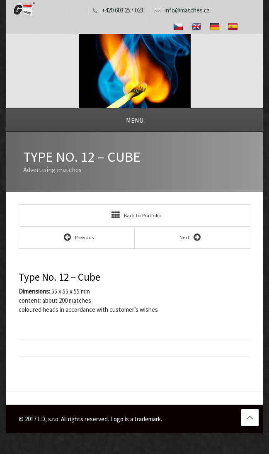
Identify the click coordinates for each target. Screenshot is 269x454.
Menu (134, 120)
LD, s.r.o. (23, 9)
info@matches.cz (180, 10)
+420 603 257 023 (116, 10)
